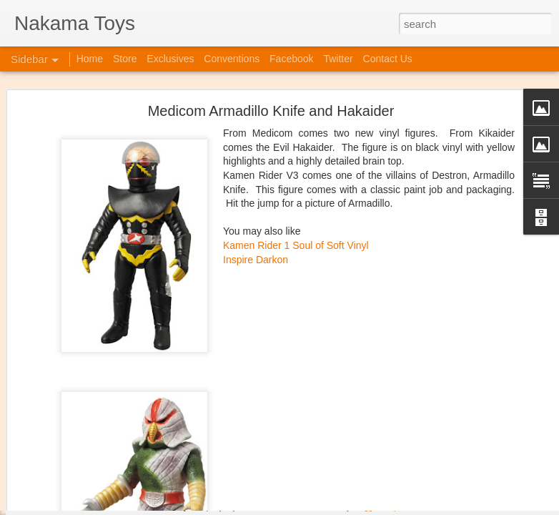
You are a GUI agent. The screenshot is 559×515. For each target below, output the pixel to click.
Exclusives (170, 58)
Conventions (231, 58)
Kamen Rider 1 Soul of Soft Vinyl (296, 93)
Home (89, 58)
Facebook (291, 58)
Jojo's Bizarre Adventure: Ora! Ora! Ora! (111, 474)
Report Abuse (408, 507)
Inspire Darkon (255, 107)
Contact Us (387, 58)
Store (125, 58)
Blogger (366, 507)
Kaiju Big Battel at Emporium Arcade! (105, 441)
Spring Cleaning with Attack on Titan (103, 377)
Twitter (337, 58)
